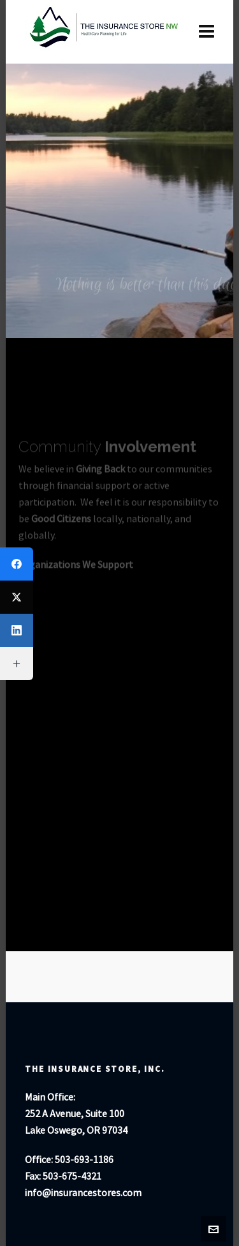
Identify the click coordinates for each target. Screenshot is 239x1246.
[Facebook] (16, 564)
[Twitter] (16, 597)
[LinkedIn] (16, 630)
